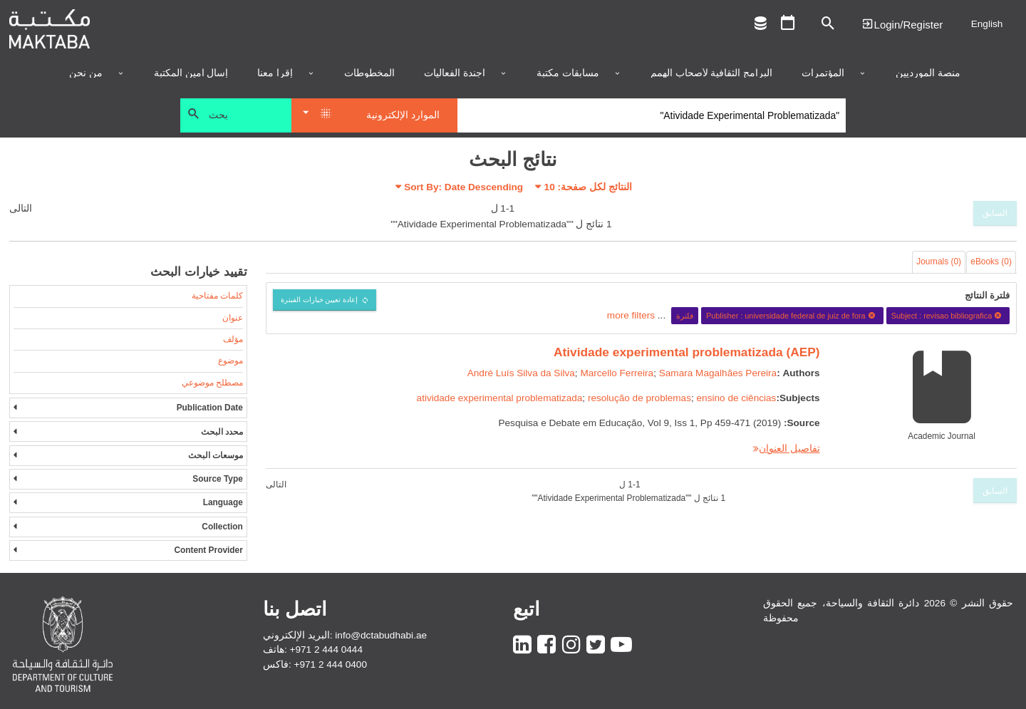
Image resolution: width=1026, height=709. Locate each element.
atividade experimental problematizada (500, 398)
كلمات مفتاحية (217, 296)
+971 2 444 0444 (326, 649)
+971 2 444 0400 (330, 664)
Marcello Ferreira (616, 373)
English (987, 24)
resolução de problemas (639, 398)
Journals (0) (938, 261)
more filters (631, 315)
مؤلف (233, 339)
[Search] (651, 115)
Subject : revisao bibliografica (948, 315)
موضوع (230, 361)
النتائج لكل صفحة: (588, 187)
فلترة (684, 315)
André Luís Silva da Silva (521, 373)
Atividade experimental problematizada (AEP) (687, 352)
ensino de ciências (737, 398)
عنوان (232, 318)
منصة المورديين (928, 73)
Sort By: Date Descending (463, 187)
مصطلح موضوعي (212, 383)
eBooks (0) (991, 261)
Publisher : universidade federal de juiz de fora (792, 315)
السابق (995, 213)
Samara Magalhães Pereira (718, 373)
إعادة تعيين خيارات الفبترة (319, 300)
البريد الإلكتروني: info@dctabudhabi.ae (345, 635)
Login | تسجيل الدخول (902, 24)
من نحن (86, 73)
